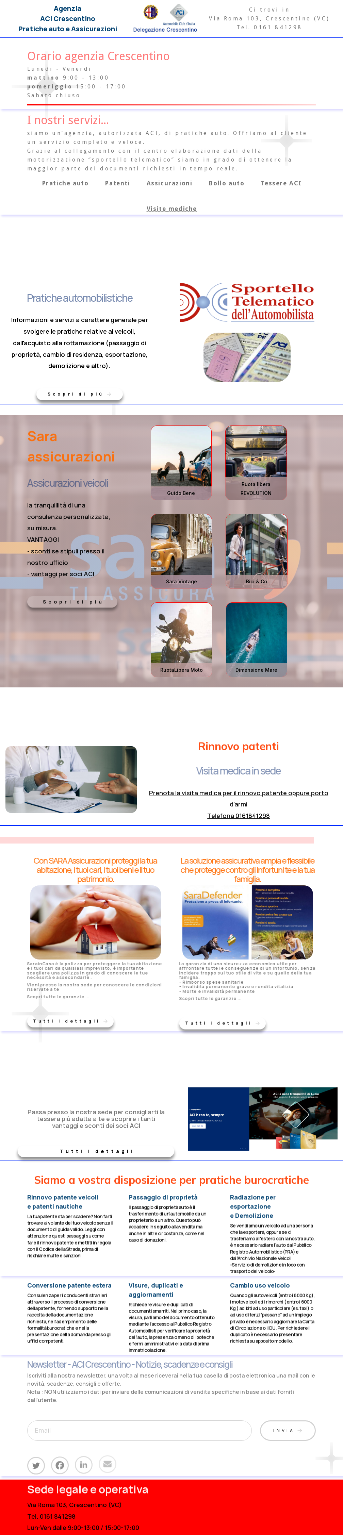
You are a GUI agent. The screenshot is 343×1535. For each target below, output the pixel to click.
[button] (79, 392)
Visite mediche (172, 208)
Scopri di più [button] (73, 600)
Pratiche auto (65, 183)
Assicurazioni (170, 183)
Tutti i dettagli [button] (97, 1149)
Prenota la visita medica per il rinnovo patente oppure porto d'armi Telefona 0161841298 (238, 804)
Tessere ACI (281, 183)
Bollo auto (226, 183)
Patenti (117, 183)
